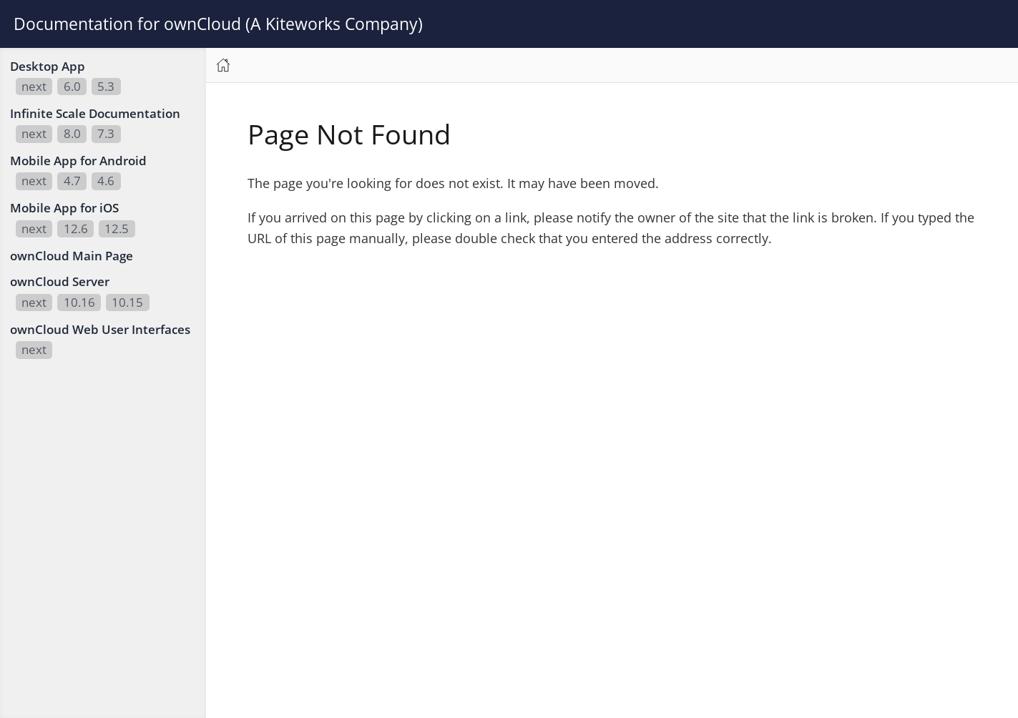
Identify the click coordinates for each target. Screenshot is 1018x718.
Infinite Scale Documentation (95, 113)
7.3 (105, 133)
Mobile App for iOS (64, 208)
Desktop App (47, 66)
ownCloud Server (59, 281)
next (34, 86)
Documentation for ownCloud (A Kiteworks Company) (218, 24)
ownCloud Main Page (71, 255)
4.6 (105, 180)
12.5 (116, 228)
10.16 (79, 302)
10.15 (127, 302)
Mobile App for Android (78, 160)
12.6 (76, 228)
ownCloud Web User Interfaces (100, 329)
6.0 (72, 86)
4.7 (72, 180)
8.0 (72, 133)
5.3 (105, 86)
